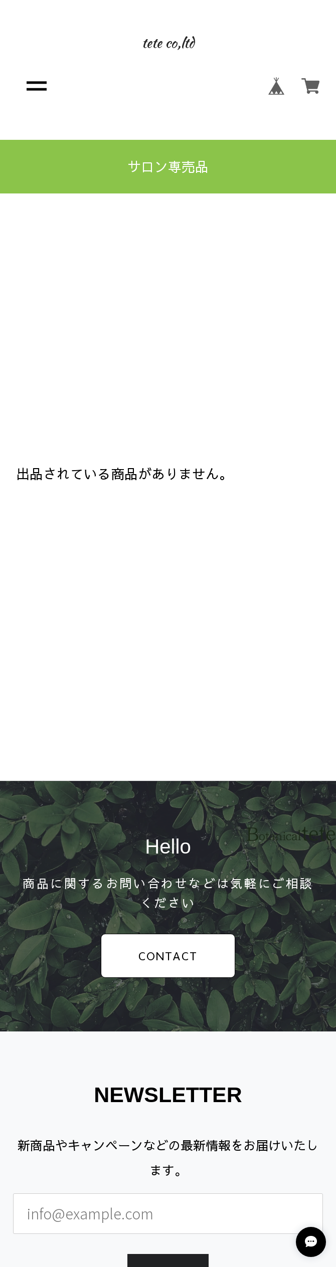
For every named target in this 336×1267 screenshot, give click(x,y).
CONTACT (168, 955)
